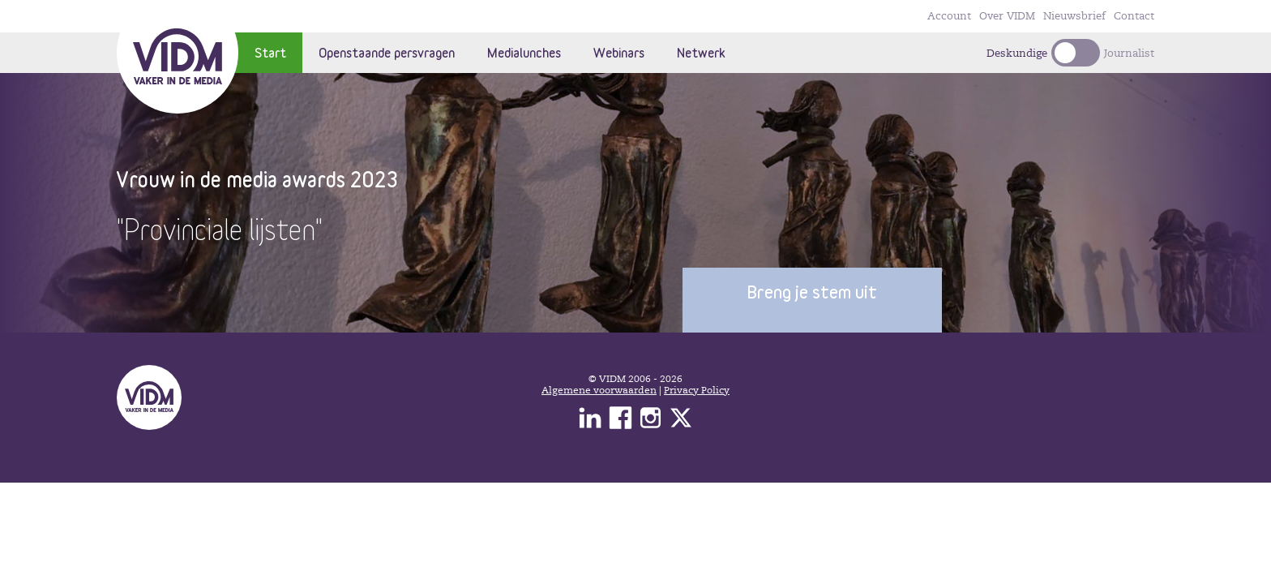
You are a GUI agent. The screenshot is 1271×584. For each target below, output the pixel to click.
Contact (1134, 16)
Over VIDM (1007, 16)
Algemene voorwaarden (599, 390)
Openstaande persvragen (387, 52)
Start (270, 52)
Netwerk (701, 52)
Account (949, 16)
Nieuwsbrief (1074, 16)
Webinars (618, 52)
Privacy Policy (697, 390)
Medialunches (524, 52)
